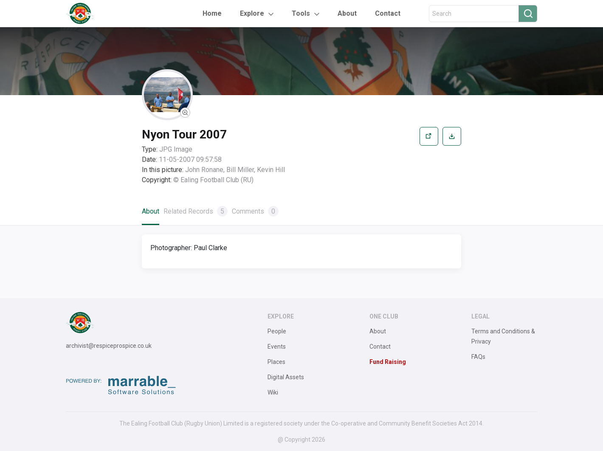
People (277, 331)
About (347, 13)
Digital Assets (286, 377)
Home (212, 13)
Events (277, 346)
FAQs (478, 356)
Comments (255, 211)
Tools (301, 13)
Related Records (195, 211)
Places (276, 361)
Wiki (273, 392)
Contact (387, 13)
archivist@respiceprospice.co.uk (109, 345)
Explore (252, 13)
